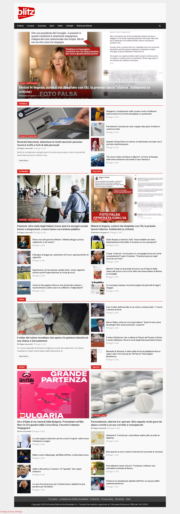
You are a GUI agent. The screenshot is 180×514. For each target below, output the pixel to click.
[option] (90, 65)
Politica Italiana (32, 83)
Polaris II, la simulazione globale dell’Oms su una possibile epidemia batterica (97, 483)
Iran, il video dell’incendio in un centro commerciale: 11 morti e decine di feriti (97, 310)
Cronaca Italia (32, 136)
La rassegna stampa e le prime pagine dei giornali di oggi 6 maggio (97, 288)
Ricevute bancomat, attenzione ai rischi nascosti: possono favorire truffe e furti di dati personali (53, 123)
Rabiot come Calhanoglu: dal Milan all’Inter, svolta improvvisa (24, 456)
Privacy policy (107, 499)
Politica (20, 26)
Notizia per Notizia (84, 26)
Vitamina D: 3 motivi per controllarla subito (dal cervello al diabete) (97, 438)
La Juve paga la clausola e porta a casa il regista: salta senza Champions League (24, 441)
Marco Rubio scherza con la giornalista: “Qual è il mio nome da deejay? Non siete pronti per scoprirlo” (97, 325)
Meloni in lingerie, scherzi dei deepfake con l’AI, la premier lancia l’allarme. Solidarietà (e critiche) (90, 65)
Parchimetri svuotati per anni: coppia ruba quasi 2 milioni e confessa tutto (97, 129)
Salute (103, 415)
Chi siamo (52, 499)
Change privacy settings (11, 511)
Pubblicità (94, 499)
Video (60, 26)
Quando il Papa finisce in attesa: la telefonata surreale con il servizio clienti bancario (97, 144)
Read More (23, 160)
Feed (128, 499)
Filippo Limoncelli (26, 148)
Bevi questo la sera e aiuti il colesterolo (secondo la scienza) (97, 453)
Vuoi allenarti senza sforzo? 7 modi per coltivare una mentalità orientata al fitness (97, 468)
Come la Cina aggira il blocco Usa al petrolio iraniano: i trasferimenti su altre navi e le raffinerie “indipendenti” (24, 288)
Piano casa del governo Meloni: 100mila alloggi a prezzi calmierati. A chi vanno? (24, 242)
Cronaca (30, 26)
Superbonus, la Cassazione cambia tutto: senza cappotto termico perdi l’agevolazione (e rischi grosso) (24, 272)
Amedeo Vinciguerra (29, 96)
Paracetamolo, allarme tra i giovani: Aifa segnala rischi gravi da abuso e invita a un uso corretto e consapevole (127, 394)
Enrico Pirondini (25, 431)
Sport (52, 26)
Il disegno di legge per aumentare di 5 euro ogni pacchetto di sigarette (24, 257)
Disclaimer (119, 499)
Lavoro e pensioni (34, 220)
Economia (42, 26)
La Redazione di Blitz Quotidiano (74, 499)
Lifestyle (69, 26)
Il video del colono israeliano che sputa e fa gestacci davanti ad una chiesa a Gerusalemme (53, 319)
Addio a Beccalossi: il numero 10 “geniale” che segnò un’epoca (24, 471)
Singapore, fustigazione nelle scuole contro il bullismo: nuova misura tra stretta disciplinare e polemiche (97, 114)
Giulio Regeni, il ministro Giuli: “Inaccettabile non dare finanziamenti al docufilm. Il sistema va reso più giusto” (97, 242)
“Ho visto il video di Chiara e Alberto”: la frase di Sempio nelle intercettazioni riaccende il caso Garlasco (97, 159)
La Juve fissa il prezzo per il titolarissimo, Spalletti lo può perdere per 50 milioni (24, 486)
